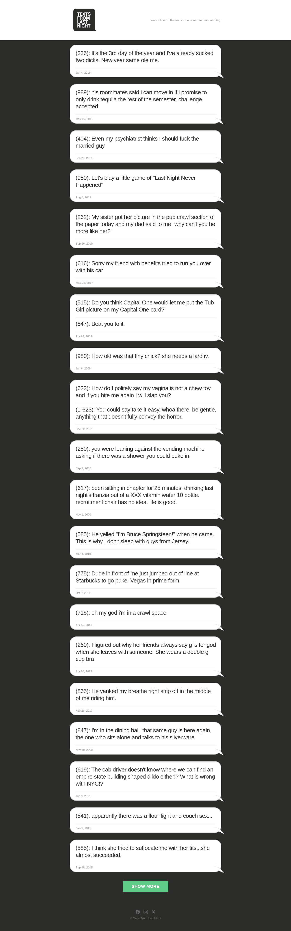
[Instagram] (146, 912)
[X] (153, 912)
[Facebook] (138, 912)
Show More (145, 886)
